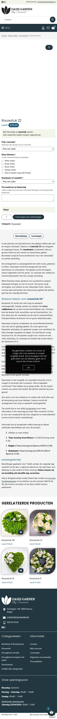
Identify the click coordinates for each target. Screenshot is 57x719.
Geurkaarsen (7, 664)
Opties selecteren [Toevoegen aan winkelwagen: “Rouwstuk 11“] (48, 570)
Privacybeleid (36, 661)
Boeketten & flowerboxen (13, 644)
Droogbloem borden (10, 653)
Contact (33, 644)
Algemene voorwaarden (40, 657)
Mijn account (36, 648)
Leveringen (35, 653)
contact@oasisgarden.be (46, 2)
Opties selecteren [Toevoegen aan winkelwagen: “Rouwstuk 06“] (20, 532)
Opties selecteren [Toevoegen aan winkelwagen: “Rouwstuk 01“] (20, 570)
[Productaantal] (7, 217)
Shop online (13, 36)
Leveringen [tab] (37, 236)
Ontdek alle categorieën (12, 669)
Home (4, 36)
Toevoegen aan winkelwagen (28, 217)
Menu (6, 27)
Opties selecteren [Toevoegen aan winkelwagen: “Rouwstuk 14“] (48, 532)
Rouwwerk (23, 36)
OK (28, 367)
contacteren (31, 408)
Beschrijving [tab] (21, 236)
